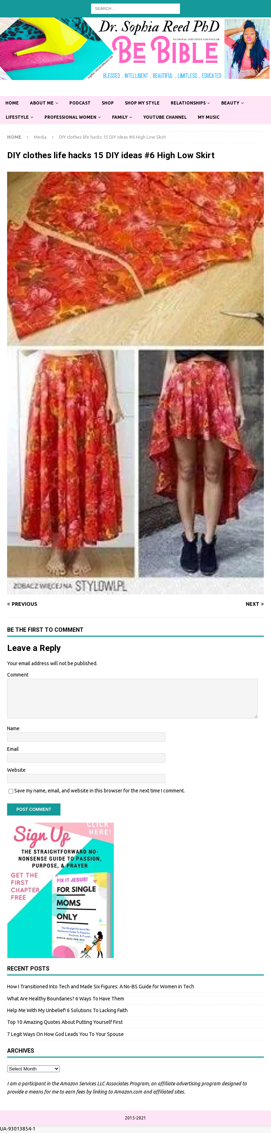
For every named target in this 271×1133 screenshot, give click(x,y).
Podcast (80, 103)
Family (120, 117)
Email (13, 749)
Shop (108, 103)
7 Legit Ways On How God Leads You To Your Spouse (65, 1034)
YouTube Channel (165, 117)
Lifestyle (17, 117)
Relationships (188, 103)
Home (12, 103)
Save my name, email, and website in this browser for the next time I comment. (99, 790)
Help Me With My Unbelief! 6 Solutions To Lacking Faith (67, 1010)
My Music (208, 117)
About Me (42, 103)
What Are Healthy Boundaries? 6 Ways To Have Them (65, 998)
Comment (17, 675)
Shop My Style (142, 103)
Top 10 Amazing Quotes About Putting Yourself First (65, 1022)
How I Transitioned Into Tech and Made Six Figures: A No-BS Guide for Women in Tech (100, 986)
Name (13, 728)
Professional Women (70, 117)
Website (16, 770)
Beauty (230, 103)
